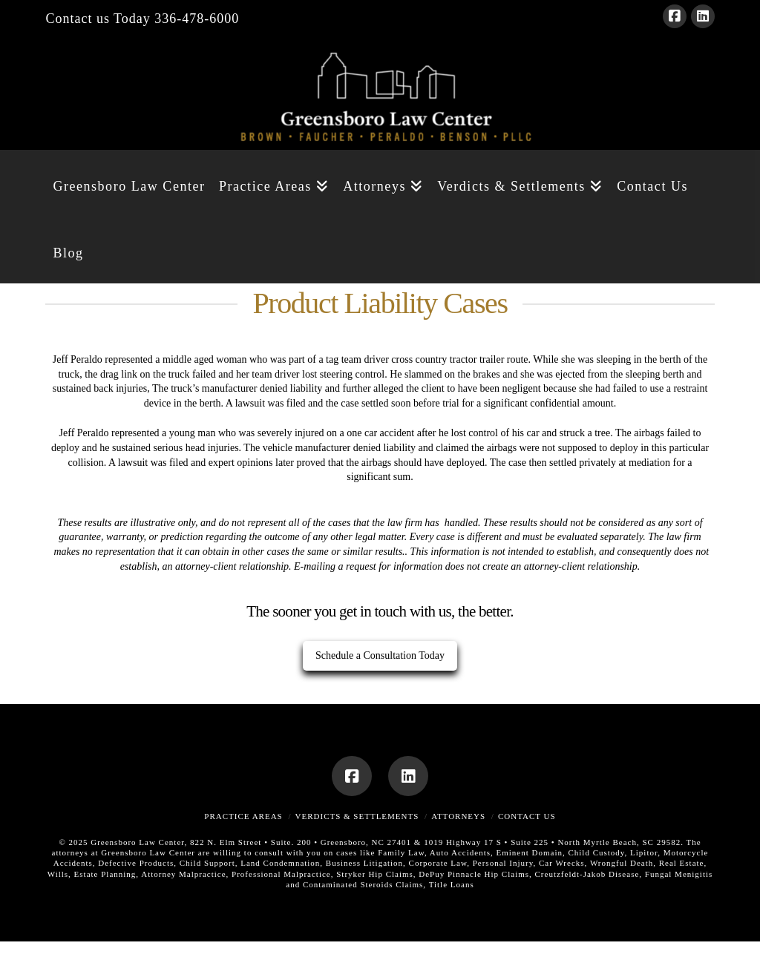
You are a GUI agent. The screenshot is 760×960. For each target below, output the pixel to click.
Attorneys (458, 816)
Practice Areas (243, 816)
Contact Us (527, 816)
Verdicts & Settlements (357, 816)
